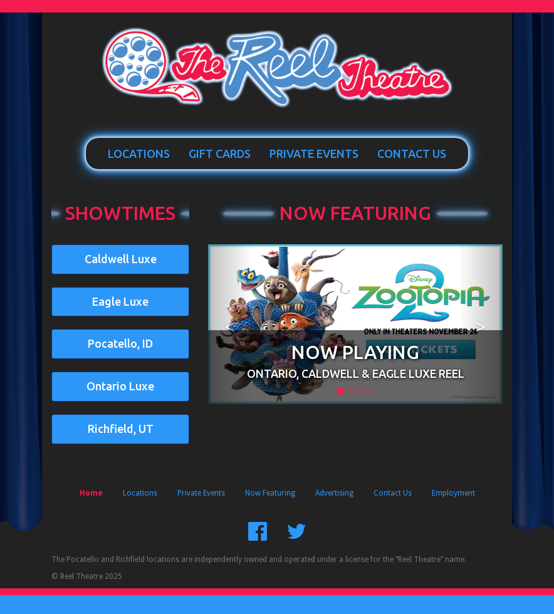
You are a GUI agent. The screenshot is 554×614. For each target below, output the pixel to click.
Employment (453, 493)
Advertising (334, 493)
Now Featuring (355, 213)
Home (91, 493)
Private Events (313, 153)
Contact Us (411, 153)
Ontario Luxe (120, 386)
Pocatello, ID (120, 343)
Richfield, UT (121, 428)
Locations (139, 153)
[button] (230, 324)
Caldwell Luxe (121, 258)
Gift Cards (220, 153)
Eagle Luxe (120, 301)
